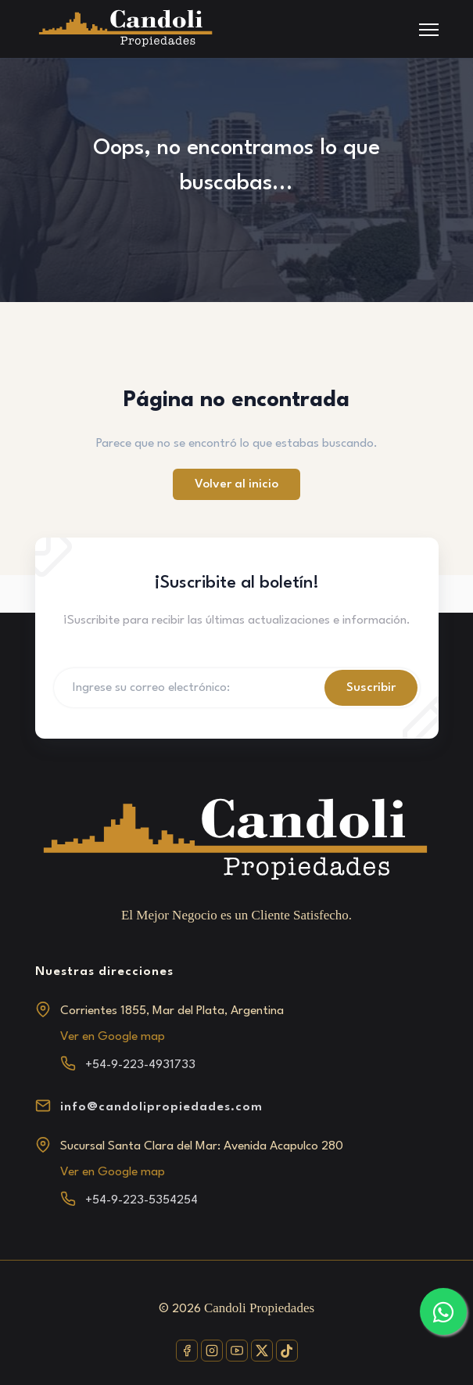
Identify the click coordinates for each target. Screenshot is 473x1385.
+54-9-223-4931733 (140, 1065)
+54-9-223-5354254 (141, 1200)
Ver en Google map (112, 1037)
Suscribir (371, 688)
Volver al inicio (236, 484)
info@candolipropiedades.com (161, 1107)
